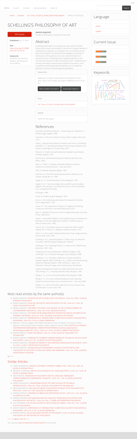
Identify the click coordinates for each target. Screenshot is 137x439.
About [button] (54, 8)
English (98, 31)
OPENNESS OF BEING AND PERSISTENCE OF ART (47, 393)
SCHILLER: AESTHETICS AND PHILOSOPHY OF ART (47, 303)
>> (13, 356)
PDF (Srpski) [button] (19, 34)
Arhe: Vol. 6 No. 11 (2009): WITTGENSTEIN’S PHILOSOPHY (59, 400)
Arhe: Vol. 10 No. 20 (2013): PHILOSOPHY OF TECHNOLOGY (51, 385)
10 (24, 419)
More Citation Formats (49, 89)
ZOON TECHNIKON (35, 333)
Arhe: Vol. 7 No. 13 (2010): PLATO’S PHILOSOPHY (43, 340)
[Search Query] (109, 8)
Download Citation (71, 89)
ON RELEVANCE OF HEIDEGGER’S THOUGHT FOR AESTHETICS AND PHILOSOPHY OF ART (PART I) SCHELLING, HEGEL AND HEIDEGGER (46, 348)
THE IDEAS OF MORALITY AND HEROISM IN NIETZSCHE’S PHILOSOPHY (55, 343)
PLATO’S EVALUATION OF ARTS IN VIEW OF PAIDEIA (46, 403)
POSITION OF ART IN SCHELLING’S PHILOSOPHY (46, 298)
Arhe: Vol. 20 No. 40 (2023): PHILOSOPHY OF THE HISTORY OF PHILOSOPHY (48, 414)
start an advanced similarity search (31, 423)
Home (12, 15)
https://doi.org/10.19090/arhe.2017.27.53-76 (19, 49)
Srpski (98, 26)
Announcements (40, 8)
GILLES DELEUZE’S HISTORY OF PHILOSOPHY (44, 413)
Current (16, 8)
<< (8, 419)
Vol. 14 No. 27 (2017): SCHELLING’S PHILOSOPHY (45, 15)
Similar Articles (18, 361)
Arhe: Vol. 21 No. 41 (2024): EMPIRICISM (39, 320)
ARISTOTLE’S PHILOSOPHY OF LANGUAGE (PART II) (50, 371)
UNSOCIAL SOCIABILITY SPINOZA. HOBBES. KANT (48, 366)
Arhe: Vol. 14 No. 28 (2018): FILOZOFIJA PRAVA (40, 390)
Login (132, 2)
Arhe (6, 7)
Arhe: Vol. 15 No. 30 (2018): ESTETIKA (51, 310)
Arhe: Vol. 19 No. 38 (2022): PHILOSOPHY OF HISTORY (52, 315)
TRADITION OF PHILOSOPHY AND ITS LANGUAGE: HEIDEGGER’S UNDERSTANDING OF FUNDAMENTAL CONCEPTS (43, 377)
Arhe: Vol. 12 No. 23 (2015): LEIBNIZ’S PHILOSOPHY (59, 330)
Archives (26, 8)
